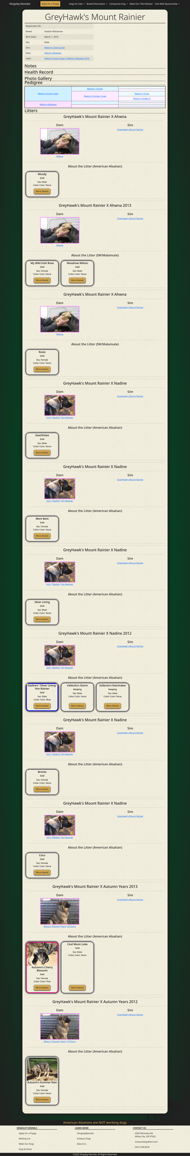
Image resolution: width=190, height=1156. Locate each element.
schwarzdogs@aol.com (146, 1141)
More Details (42, 191)
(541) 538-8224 (142, 1147)
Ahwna (59, 156)
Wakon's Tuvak (142, 93)
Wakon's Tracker (95, 88)
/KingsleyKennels (85, 1133)
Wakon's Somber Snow (95, 96)
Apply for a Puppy (50, 3)
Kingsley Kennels (20, 4)
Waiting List (24, 1138)
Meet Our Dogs (26, 1143)
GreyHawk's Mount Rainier (130, 129)
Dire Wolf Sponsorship (166, 3)
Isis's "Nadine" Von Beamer (59, 417)
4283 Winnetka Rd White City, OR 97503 (145, 1135)
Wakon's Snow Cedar (54, 47)
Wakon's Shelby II (142, 98)
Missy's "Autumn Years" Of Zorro (60, 926)
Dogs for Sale (76, 3)
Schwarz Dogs (84, 1138)
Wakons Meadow (52, 53)
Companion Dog (117, 3)
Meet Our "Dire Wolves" (141, 3)
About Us (81, 1143)
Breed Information (96, 3)
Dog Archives (25, 1149)
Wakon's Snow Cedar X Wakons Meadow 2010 (67, 58)
